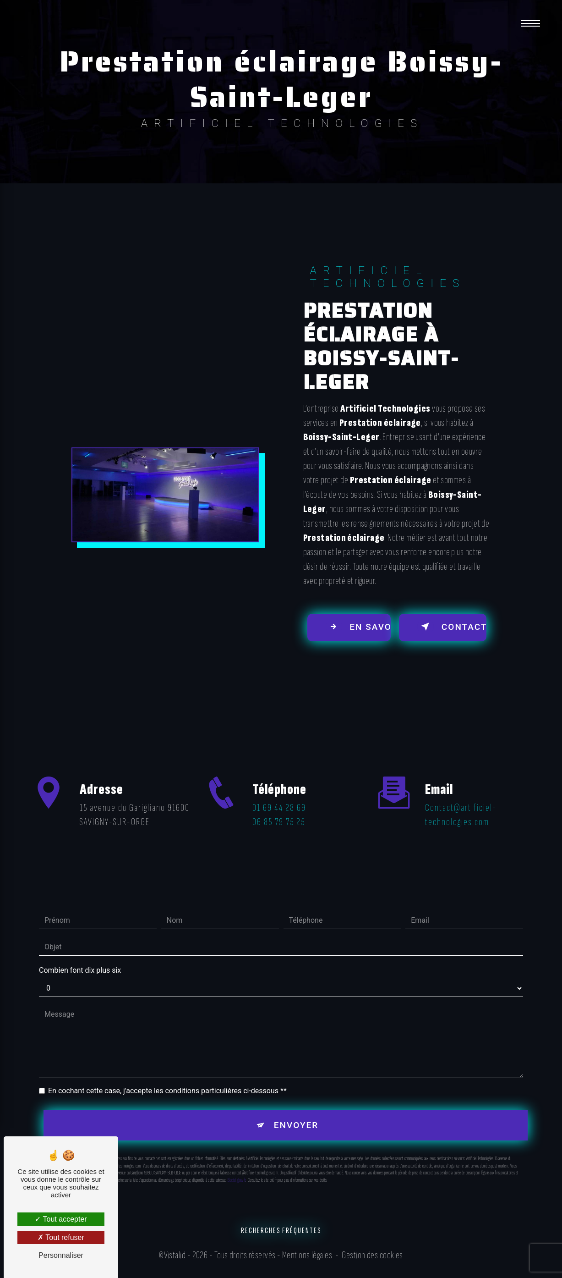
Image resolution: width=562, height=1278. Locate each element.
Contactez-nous (452, 627)
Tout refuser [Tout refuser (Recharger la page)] (61, 1237)
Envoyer (296, 1109)
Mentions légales (307, 1256)
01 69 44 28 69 (279, 825)
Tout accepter (61, 1219)
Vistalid (175, 1256)
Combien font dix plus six (80, 954)
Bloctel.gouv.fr (237, 1165)
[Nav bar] (531, 23)
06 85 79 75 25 (278, 839)
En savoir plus (358, 627)
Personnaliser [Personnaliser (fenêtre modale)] (60, 1255)
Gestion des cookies (372, 1256)
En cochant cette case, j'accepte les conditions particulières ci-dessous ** (167, 1075)
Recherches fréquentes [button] (281, 1231)
